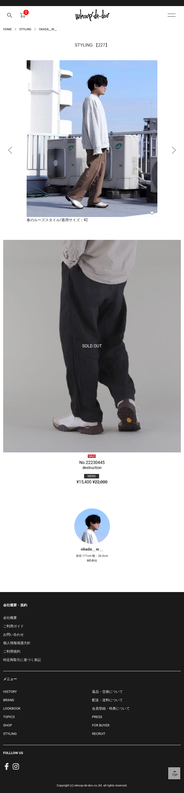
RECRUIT (98, 734)
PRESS (97, 717)
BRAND (8, 700)
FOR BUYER (100, 725)
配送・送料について (107, 700)
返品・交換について (107, 692)
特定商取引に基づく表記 (22, 660)
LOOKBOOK (12, 708)
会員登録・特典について (111, 708)
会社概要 (10, 618)
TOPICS (9, 717)
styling (25, 29)
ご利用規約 (11, 651)
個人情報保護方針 (17, 643)
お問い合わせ (13, 635)
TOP (174, 775)
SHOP (7, 725)
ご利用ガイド (13, 626)
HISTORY (10, 692)
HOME (7, 29)
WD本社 (92, 560)
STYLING (10, 734)
